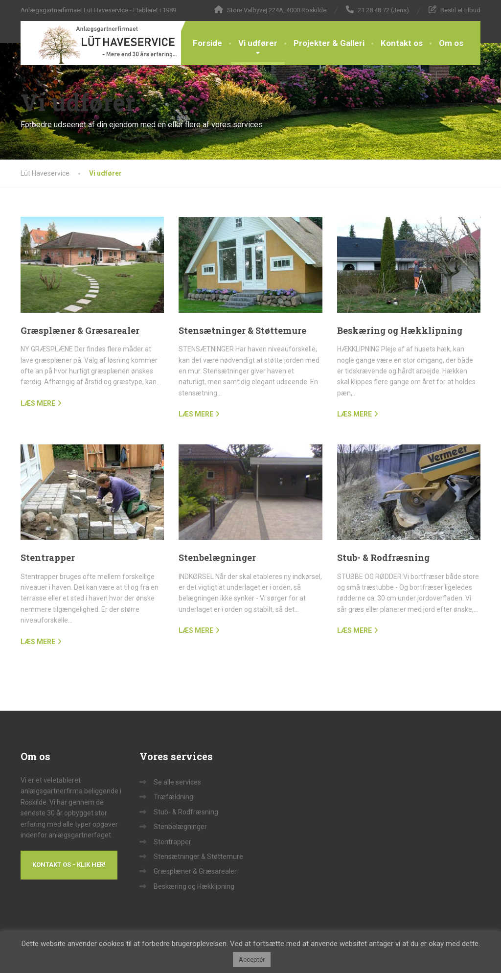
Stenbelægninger (217, 557)
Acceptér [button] (252, 959)
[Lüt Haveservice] (101, 43)
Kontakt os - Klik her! (69, 864)
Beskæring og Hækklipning (399, 330)
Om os (451, 43)
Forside (207, 43)
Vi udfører (257, 43)
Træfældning (173, 797)
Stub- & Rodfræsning (383, 557)
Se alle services (177, 782)
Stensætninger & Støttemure (242, 330)
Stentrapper (48, 557)
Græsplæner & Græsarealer (80, 330)
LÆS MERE (38, 403)
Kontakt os (402, 43)
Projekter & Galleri (329, 43)
